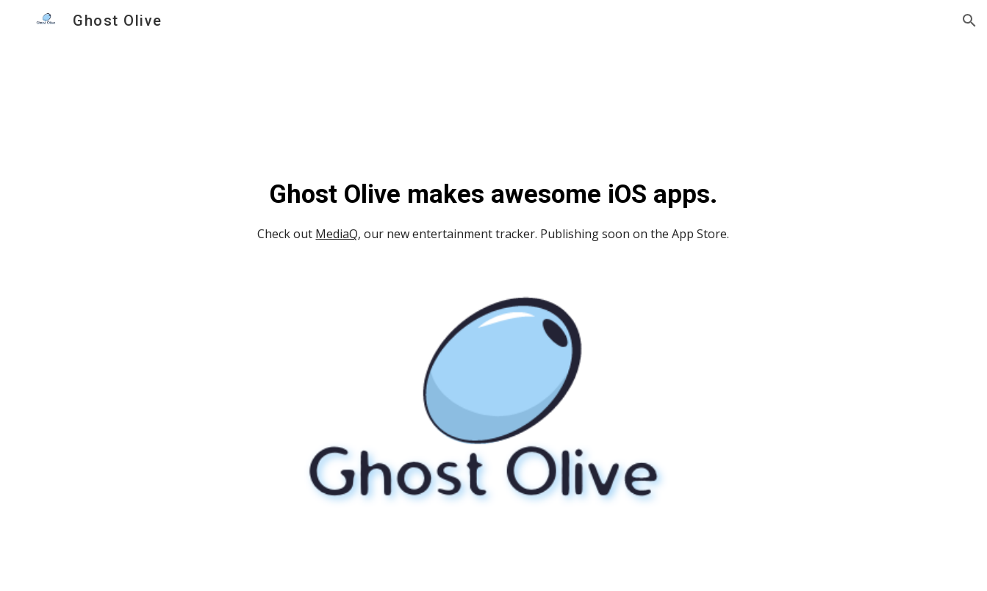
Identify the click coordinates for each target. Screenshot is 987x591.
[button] (969, 20)
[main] (494, 229)
